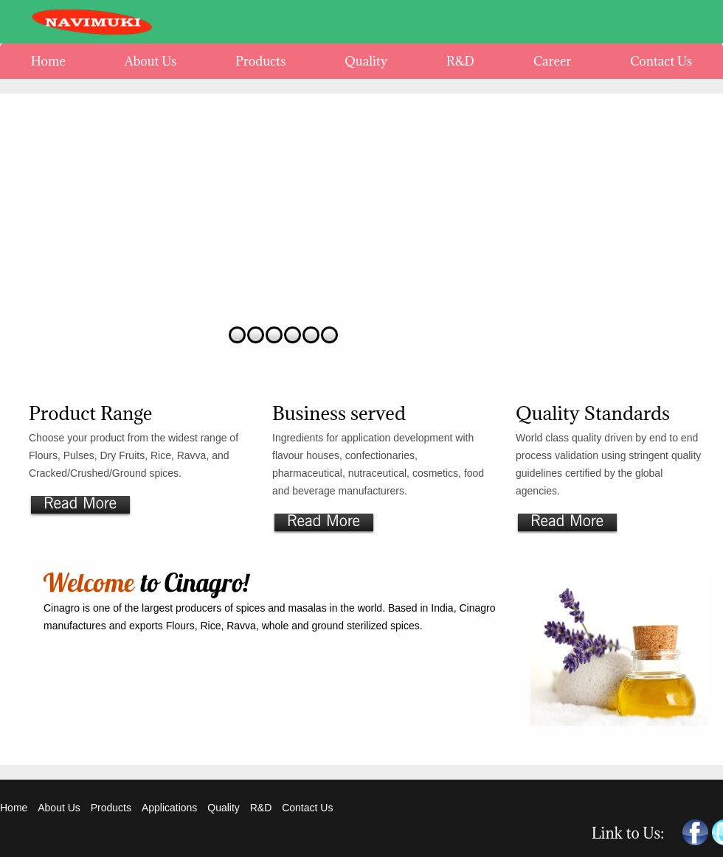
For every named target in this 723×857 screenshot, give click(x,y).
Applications (170, 808)
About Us (59, 808)
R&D (262, 808)
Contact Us (307, 808)
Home (13, 808)
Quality (223, 808)
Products (111, 808)
